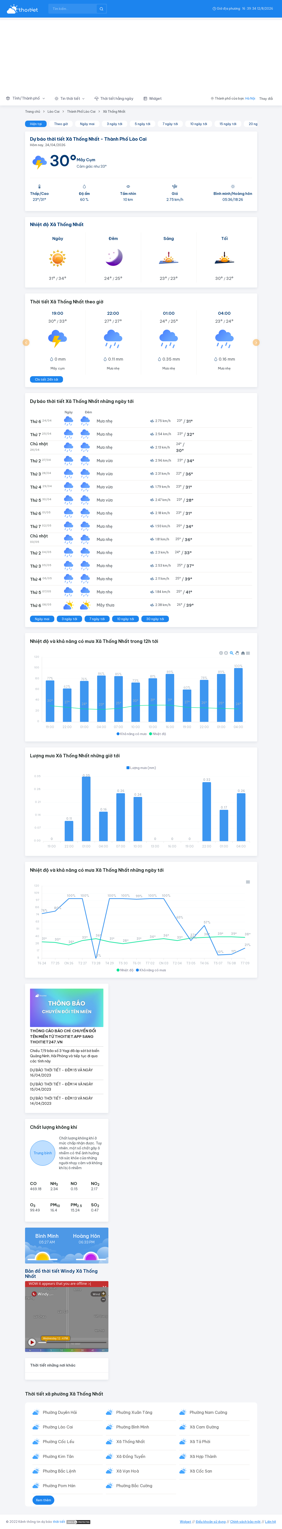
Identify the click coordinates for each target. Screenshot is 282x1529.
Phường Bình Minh (132, 1426)
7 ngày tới (170, 124)
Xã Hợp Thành (203, 1456)
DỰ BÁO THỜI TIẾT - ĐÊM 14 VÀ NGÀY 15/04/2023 (61, 1087)
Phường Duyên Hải (60, 1412)
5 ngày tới (142, 124)
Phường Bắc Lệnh (59, 1471)
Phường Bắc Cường (134, 1485)
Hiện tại (36, 124)
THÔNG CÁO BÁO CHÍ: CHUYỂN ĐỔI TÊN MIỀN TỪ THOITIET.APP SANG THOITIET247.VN (63, 1036)
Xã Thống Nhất (114, 111)
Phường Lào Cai (58, 1426)
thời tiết (59, 1522)
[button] (28, 98)
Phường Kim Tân (58, 1456)
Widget (185, 1522)
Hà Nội (250, 98)
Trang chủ (32, 111)
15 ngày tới (227, 124)
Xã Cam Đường (204, 1426)
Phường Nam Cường (208, 1412)
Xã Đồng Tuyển (130, 1456)
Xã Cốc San (201, 1471)
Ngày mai (87, 124)
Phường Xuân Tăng (134, 1412)
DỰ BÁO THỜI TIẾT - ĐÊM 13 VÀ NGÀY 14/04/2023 (61, 1101)
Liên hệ (270, 1522)
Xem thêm (43, 1500)
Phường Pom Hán (59, 1485)
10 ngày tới (198, 124)
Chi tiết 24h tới (46, 379)
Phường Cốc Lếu (58, 1441)
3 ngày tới (114, 124)
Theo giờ (61, 124)
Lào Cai (54, 111)
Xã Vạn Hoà (127, 1471)
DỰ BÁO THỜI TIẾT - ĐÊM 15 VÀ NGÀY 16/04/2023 (61, 1073)
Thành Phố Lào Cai (81, 111)
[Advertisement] (141, 54)
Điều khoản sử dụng (211, 1522)
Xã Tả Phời (200, 1441)
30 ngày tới (155, 619)
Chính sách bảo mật (245, 1522)
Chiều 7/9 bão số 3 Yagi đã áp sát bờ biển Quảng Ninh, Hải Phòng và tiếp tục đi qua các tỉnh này (64, 1056)
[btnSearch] (101, 8)
